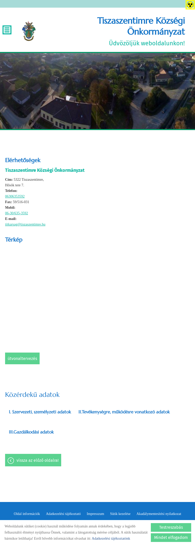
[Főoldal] (29, 31)
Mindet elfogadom (171, 537)
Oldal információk (27, 514)
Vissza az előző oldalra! (38, 460)
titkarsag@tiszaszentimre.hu (25, 224)
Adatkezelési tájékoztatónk (111, 538)
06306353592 (15, 196)
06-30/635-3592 (16, 213)
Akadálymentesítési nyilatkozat (159, 514)
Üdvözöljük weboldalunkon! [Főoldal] (113, 31)
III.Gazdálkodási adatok (31, 432)
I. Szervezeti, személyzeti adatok (40, 412)
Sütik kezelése (120, 514)
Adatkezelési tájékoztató (63, 514)
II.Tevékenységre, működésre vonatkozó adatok (124, 412)
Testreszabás (171, 527)
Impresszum (95, 514)
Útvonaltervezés (22, 358)
